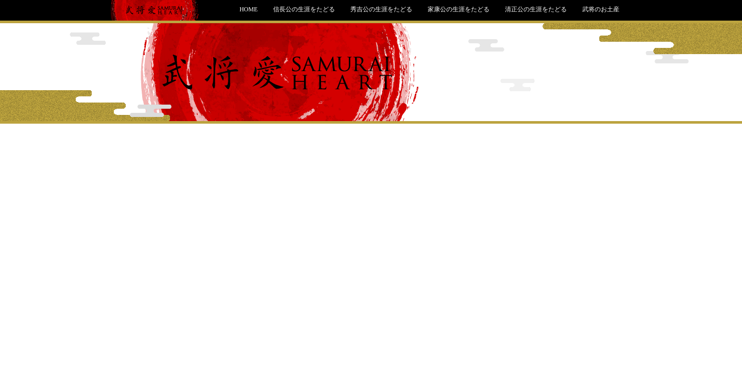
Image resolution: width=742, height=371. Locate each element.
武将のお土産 (600, 9)
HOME (249, 9)
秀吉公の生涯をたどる (381, 9)
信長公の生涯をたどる (304, 9)
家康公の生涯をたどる (459, 9)
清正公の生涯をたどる (536, 9)
